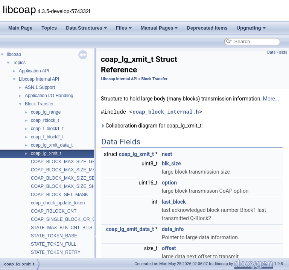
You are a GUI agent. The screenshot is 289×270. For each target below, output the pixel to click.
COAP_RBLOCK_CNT (53, 211)
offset (169, 248)
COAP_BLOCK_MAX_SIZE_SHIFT (66, 186)
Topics (49, 28)
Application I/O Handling (49, 95)
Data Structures (86, 28)
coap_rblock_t (45, 120)
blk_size (171, 163)
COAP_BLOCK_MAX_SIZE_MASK (66, 169)
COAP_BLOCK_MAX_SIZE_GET (64, 161)
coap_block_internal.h (165, 112)
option (169, 183)
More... (271, 99)
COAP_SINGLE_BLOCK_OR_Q (63, 219)
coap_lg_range (46, 112)
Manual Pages (159, 28)
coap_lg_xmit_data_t (52, 145)
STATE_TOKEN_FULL (53, 244)
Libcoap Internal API (39, 79)
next (167, 154)
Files (124, 28)
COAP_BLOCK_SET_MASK (59, 194)
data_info (173, 229)
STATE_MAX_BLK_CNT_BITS (62, 227)
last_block (174, 202)
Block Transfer (39, 103)
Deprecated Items (207, 28)
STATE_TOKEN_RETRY (56, 252)
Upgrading (251, 28)
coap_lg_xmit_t (46, 153)
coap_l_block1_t (47, 128)
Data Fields (277, 52)
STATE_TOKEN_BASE (54, 235)
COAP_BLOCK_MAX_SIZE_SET (64, 178)
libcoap (14, 54)
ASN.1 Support (40, 87)
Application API (34, 71)
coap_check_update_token (58, 203)
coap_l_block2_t (47, 137)
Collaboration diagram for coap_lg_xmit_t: (152, 126)
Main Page (20, 28)
